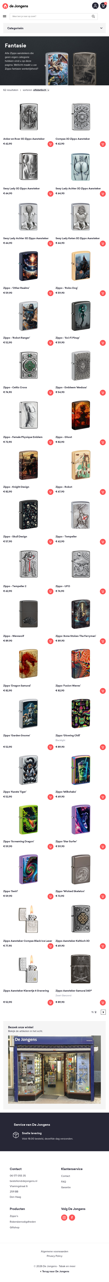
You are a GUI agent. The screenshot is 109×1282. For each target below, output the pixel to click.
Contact (65, 1176)
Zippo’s (14, 1216)
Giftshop (14, 1227)
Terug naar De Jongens (54, 1271)
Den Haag (15, 1197)
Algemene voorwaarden (54, 1251)
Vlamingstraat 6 (19, 1186)
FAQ (63, 1181)
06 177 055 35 (18, 1175)
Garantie (66, 1187)
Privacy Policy (54, 1256)
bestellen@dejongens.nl (23, 1181)
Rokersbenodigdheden (23, 1221)
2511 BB (14, 1191)
